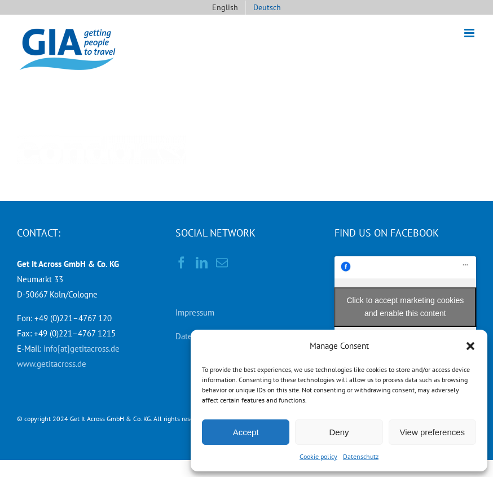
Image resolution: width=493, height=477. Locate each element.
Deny (339, 432)
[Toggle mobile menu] (470, 33)
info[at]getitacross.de (81, 348)
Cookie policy (318, 456)
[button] (470, 346)
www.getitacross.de (51, 363)
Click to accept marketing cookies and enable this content (405, 307)
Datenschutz (360, 456)
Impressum (194, 312)
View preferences (432, 432)
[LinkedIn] (202, 263)
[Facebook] (181, 263)
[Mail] (222, 263)
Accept (246, 432)
